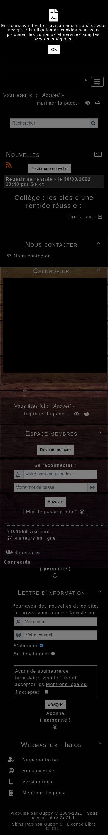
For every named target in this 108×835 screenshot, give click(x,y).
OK (54, 49)
